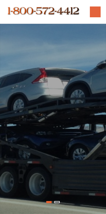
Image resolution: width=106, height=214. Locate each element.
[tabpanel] (53, 119)
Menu (95, 11)
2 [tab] (57, 202)
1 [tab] (49, 202)
